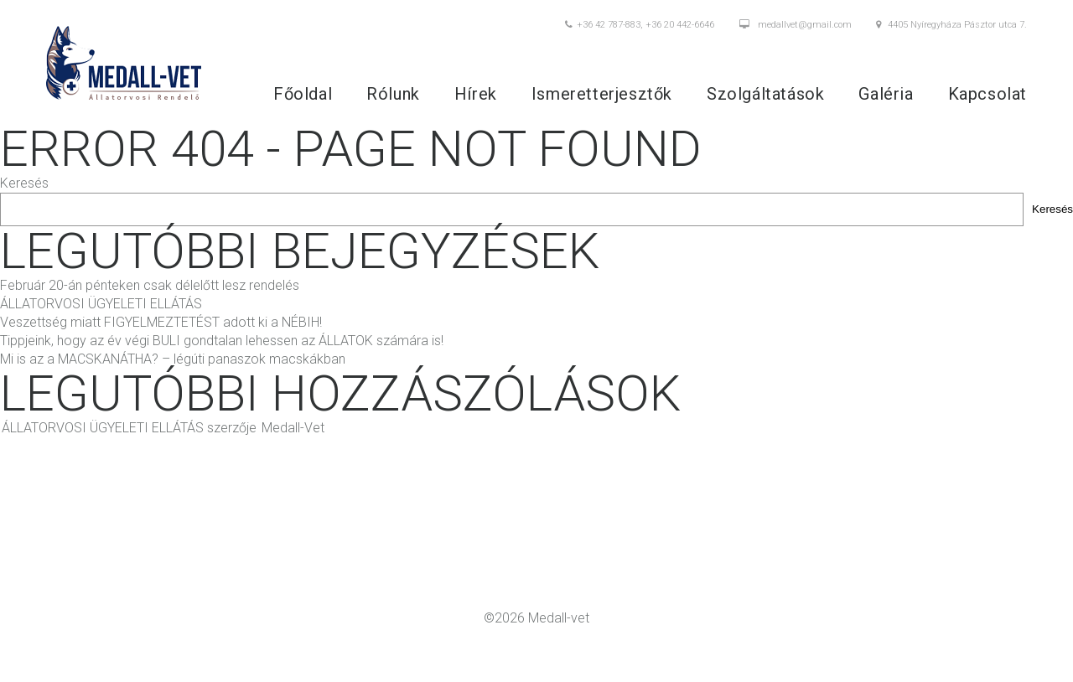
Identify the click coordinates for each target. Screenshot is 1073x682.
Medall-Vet (293, 427)
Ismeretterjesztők (601, 93)
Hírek (475, 93)
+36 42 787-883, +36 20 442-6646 (639, 25)
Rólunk (393, 93)
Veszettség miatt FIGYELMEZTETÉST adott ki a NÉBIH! (161, 321)
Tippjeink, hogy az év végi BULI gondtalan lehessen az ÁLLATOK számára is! (221, 340)
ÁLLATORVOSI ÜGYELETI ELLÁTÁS (101, 303)
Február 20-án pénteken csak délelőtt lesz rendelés (149, 284)
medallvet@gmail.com (795, 25)
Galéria (885, 93)
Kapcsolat (987, 93)
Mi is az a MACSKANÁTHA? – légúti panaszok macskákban (172, 358)
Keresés (24, 182)
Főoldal (302, 93)
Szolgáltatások (765, 93)
